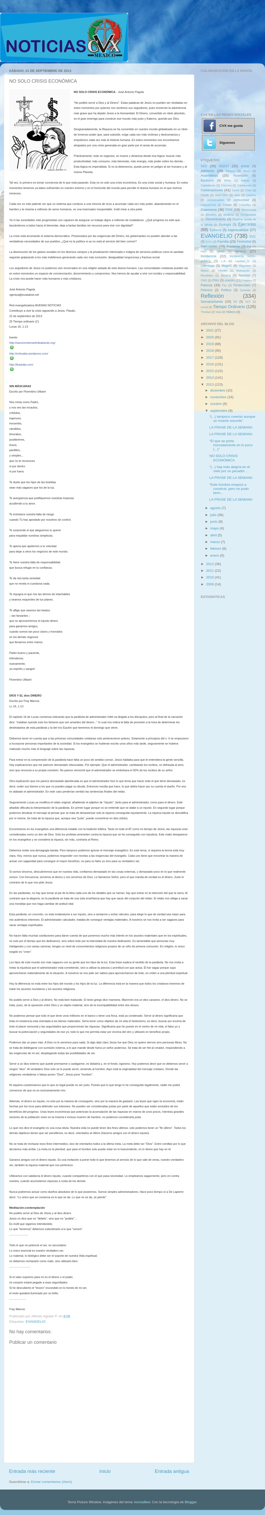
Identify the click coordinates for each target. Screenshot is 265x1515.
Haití (203, 251)
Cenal (235, 190)
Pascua (206, 285)
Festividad (244, 241)
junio (214, 521)
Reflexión (212, 296)
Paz (224, 285)
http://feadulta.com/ (21, 364)
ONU (215, 280)
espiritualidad (238, 230)
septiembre (219, 411)
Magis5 (227, 266)
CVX (229, 210)
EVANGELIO (36, 1321)
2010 (210, 577)
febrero (216, 548)
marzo (215, 542)
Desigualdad (248, 214)
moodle (222, 270)
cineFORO (221, 195)
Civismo (251, 195)
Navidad (244, 275)
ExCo (209, 241)
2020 (210, 337)
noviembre (218, 397)
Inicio (105, 1471)
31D (204, 166)
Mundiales (207, 275)
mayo (215, 528)
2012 (210, 564)
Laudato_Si (242, 261)
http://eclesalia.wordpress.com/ (28, 353)
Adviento (207, 171)
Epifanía (215, 230)
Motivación (243, 270)
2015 (210, 371)
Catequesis (244, 185)
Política (226, 290)
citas (237, 195)
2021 (210, 330)
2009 (210, 584)
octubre (216, 404)
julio (213, 515)
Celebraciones (212, 190)
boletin (245, 180)
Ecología (225, 224)
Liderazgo (207, 266)
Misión (205, 270)
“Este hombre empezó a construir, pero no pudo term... (229, 489)
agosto (216, 508)
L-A (223, 261)
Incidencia (208, 256)
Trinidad (206, 311)
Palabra (247, 280)
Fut (249, 246)
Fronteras (233, 246)
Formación (209, 246)
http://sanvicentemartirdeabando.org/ (32, 342)
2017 (210, 357)
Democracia (248, 209)
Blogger (191, 1502)
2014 (210, 377)
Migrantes (245, 265)
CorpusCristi (208, 204)
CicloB (205, 195)
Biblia (227, 180)
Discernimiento (215, 219)
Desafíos (211, 214)
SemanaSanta (212, 301)
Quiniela (245, 290)
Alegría (230, 171)
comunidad (241, 200)
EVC (253, 237)
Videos (230, 312)
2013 (210, 384)
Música (226, 275)
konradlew (142, 1502)
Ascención (240, 175)
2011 (210, 571)
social (204, 307)
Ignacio (240, 251)
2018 (210, 350)
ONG (204, 280)
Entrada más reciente (32, 1471)
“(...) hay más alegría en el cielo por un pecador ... (229, 469)
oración (230, 280)
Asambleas (209, 175)
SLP (247, 301)
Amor (246, 171)
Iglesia (221, 251)
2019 (210, 344)
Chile (248, 190)
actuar (245, 166)
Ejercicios (247, 224)
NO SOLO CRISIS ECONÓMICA (223, 458)
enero (215, 555)
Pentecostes (242, 285)
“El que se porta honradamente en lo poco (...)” (231, 445)
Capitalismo (208, 185)
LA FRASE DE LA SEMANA (230, 427)
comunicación (215, 200)
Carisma (226, 185)
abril (214, 535)
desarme (228, 214)
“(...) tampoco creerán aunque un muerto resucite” (232, 419)
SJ (235, 301)
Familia (223, 241)
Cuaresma (209, 210)
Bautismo (207, 180)
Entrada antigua (172, 1471)
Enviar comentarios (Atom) (51, 1482)
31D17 (224, 166)
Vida (218, 311)
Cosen (227, 205)
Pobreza (206, 290)
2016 (210, 364)
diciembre (218, 390)
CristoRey (245, 204)
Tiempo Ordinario (229, 306)
